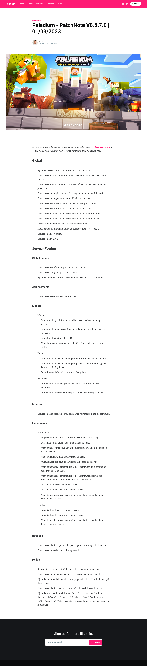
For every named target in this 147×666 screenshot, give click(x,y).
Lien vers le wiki (103, 147)
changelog (36, 20)
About (29, 4)
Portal (59, 4)
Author (51, 4)
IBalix (41, 41)
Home (21, 4)
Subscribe (135, 4)
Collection (40, 4)
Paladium (10, 3)
